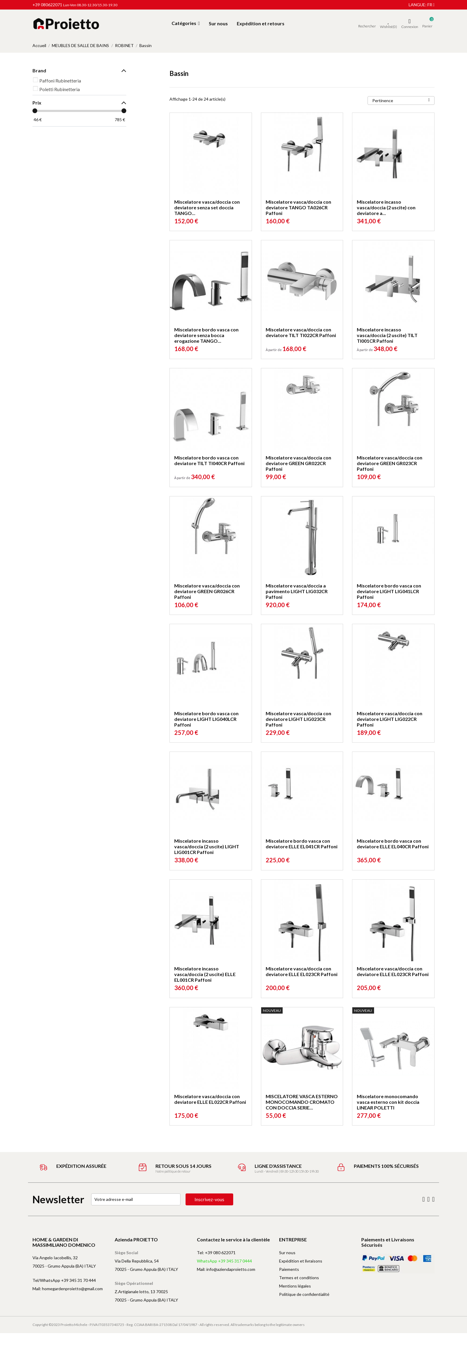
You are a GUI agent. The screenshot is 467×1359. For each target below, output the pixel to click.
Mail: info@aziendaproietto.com (226, 1269)
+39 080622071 (47, 4)
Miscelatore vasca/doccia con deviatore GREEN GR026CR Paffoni (207, 591)
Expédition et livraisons (300, 1260)
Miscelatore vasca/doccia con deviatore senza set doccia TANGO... (207, 207)
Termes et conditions (299, 1277)
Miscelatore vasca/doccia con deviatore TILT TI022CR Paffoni (301, 332)
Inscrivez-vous (209, 1199)
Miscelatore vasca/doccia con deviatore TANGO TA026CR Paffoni (298, 207)
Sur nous (287, 1252)
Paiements (289, 1269)
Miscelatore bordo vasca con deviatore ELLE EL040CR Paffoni (393, 843)
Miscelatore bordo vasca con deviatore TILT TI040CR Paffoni (209, 460)
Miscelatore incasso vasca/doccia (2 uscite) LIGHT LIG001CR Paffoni (206, 846)
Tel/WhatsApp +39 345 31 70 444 (64, 1280)
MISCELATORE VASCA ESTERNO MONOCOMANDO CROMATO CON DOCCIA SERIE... (302, 1101)
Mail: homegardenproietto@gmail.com (67, 1288)
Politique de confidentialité (304, 1294)
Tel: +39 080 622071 (216, 1252)
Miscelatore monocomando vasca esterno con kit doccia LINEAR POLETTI (388, 1101)
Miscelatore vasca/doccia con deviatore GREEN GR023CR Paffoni (389, 463)
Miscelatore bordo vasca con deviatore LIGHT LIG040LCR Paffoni (206, 718)
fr (431, 4)
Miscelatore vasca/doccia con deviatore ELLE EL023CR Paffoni (301, 971)
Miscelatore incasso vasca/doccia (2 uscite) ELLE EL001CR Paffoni (205, 974)
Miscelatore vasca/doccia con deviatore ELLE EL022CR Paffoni (210, 1099)
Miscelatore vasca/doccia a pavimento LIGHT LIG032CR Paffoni (297, 591)
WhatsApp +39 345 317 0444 (224, 1260)
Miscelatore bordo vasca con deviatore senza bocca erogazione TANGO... (206, 335)
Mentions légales (295, 1285)
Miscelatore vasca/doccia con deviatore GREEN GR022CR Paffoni (298, 463)
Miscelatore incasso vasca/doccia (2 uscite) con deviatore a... (386, 207)
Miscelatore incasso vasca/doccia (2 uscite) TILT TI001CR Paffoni (387, 335)
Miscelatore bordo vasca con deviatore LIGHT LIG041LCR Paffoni (389, 591)
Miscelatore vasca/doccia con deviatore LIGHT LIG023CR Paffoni (298, 718)
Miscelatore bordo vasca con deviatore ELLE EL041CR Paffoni (301, 843)
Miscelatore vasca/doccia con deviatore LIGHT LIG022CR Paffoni (389, 718)
